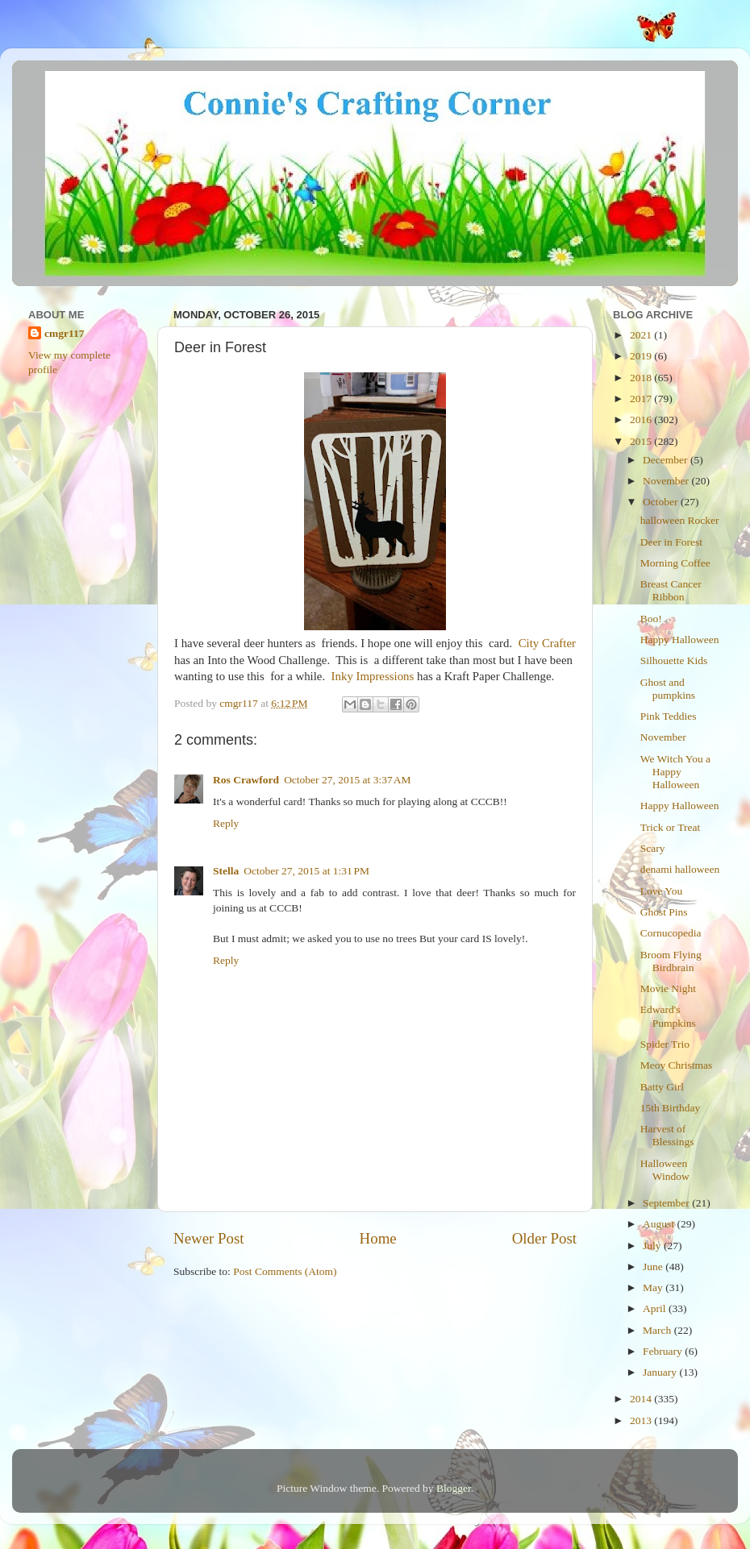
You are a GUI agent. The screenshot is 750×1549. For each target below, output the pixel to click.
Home (378, 1238)
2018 (642, 378)
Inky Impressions (373, 676)
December (666, 460)
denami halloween (680, 869)
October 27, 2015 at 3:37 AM (347, 780)
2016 (642, 419)
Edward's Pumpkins (668, 1015)
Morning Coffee (675, 563)
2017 (642, 398)
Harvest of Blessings (667, 1135)
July (653, 1246)
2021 (642, 335)
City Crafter (547, 643)
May (654, 1287)
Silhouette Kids (674, 660)
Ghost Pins (664, 912)
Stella (226, 871)
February (664, 1351)
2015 (642, 441)
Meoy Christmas (676, 1065)
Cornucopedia (671, 933)
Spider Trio (665, 1044)
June (654, 1266)
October (662, 502)
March (658, 1330)
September (667, 1203)
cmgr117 (64, 333)
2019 (642, 356)
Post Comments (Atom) (284, 1271)
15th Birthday (670, 1108)
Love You (661, 891)
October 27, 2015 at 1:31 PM (306, 871)
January (661, 1372)
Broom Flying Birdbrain (671, 961)
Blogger (453, 1488)
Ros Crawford (246, 780)
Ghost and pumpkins (667, 688)
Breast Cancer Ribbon (671, 590)
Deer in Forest (671, 542)
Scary (652, 848)
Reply (226, 823)
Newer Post (208, 1238)
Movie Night (668, 988)
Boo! (651, 619)
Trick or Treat (670, 827)
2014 (642, 1399)
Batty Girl (662, 1087)
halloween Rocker (679, 520)
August (660, 1224)
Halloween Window (665, 1169)
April (656, 1308)
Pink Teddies (668, 716)
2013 (642, 1420)
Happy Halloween (679, 639)
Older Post (544, 1238)
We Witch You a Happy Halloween (675, 772)
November (667, 481)
